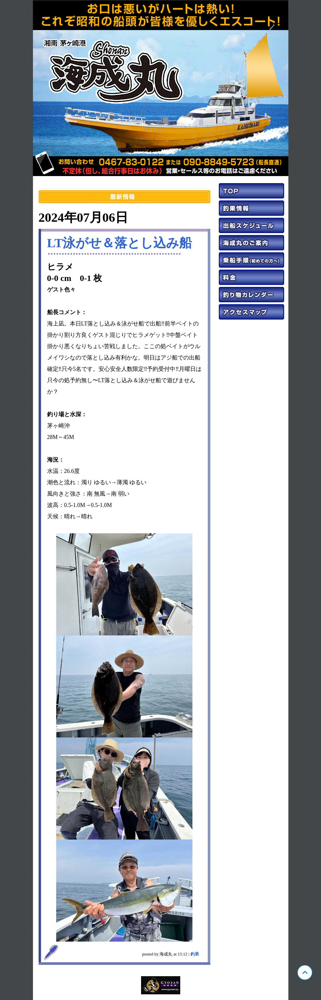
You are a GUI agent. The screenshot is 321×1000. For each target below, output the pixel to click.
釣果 (194, 954)
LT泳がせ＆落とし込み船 (119, 243)
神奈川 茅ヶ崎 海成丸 (160, 88)
